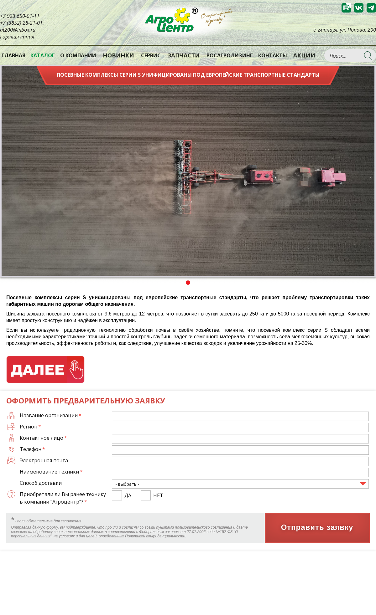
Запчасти (183, 55)
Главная (13, 55)
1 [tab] (188, 282)
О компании (78, 55)
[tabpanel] (188, 171)
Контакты (272, 55)
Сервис (151, 55)
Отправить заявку (317, 527)
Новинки (118, 55)
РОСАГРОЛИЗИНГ (229, 55)
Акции (304, 55)
